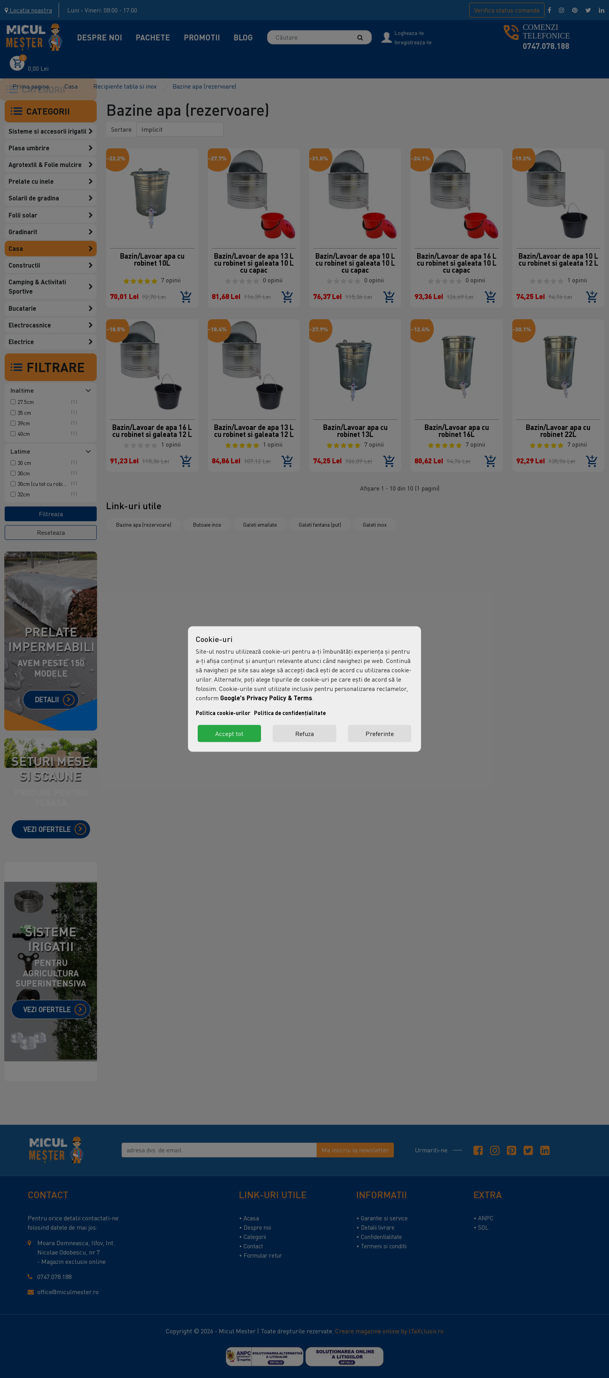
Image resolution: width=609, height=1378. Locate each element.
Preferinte (379, 734)
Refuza (304, 734)
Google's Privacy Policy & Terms (266, 697)
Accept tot (229, 734)
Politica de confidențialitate (290, 713)
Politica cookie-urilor (223, 713)
